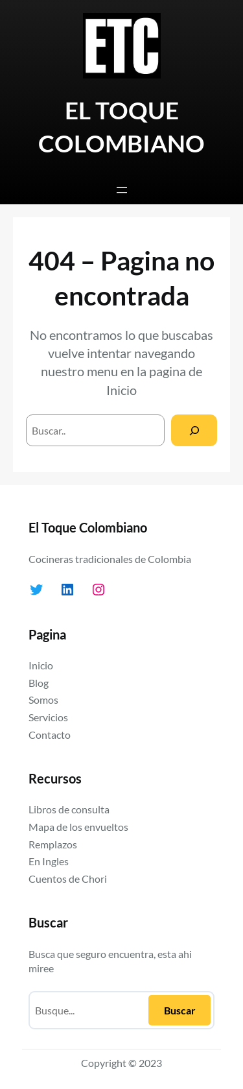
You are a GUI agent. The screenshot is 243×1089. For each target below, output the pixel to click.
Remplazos (53, 844)
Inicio (121, 390)
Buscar (180, 1010)
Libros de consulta (69, 809)
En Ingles (49, 861)
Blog (39, 682)
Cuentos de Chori (68, 878)
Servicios (48, 717)
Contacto (50, 734)
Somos (43, 699)
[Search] (194, 430)
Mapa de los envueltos (78, 826)
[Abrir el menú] (122, 190)
